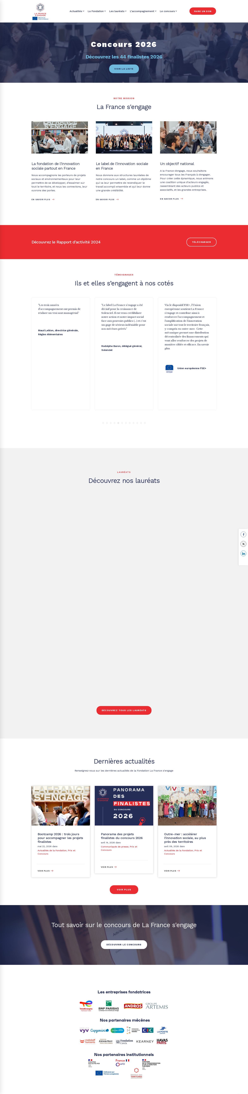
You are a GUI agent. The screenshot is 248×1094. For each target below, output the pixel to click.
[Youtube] (204, 1071)
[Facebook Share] (243, 534)
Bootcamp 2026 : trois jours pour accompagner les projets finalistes (60, 747)
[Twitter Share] (243, 544)
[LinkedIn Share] (243, 553)
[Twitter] (139, 996)
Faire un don (203, 11)
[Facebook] (161, 996)
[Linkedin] (185, 996)
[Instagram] (208, 996)
